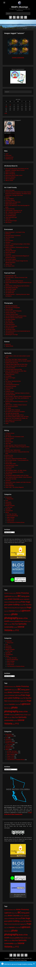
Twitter (14, 17)
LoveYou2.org (8, 383)
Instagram (25, 17)
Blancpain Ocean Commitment (12, 235)
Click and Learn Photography (12, 307)
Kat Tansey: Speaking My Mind (13, 381)
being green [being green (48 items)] (25, 596)
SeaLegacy (8, 254)
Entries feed (8, 155)
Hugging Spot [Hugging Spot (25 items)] (23, 607)
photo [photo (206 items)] (14, 614)
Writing (7, 512)
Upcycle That (8, 264)
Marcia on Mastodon (10, 177)
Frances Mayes (9, 441)
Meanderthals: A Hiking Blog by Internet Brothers (17, 286)
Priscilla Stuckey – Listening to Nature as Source (17, 393)
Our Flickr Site (8, 321)
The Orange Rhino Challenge (12, 410)
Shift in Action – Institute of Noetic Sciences (16, 404)
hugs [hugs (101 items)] (29, 607)
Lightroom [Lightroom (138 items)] (25, 610)
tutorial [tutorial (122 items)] (21, 627)
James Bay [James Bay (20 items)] (17, 611)
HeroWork (7, 242)
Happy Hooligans (9, 198)
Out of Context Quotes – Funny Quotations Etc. (17, 460)
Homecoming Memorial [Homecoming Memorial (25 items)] (13, 607)
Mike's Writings (11, 517)
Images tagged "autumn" (14, 33)
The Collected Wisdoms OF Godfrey (14, 472)
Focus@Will (8, 376)
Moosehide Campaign (10, 386)
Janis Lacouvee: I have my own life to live (15, 445)
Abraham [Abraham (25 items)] (6, 593)
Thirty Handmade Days (11, 217)
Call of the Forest (9, 237)
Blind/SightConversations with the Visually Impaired (18, 361)
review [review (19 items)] (29, 621)
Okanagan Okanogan (10, 250)
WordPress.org (9, 158)
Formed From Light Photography (13, 311)
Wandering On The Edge (11, 334)
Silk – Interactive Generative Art (13, 212)
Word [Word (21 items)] (13, 630)
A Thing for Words (9, 433)
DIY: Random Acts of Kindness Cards (14, 436)
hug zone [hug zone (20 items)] (6, 611)
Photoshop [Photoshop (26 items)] (12, 621)
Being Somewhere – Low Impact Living (15, 232)
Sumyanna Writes (9, 327)
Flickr (18, 17)
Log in (6, 153)
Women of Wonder (10, 421)
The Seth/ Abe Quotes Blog (12, 413)
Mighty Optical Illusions (11, 203)
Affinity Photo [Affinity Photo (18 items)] (14, 596)
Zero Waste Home (9, 266)
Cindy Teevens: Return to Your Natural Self (16, 366)
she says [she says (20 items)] (9, 624)
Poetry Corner (10, 520)
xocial (6, 423)
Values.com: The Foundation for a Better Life (16, 418)
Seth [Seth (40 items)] (5, 624)
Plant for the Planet (10, 252)
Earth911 (7, 239)
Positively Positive (9, 391)
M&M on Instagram (10, 172)
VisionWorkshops (9, 333)
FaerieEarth (8, 440)
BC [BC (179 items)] (19, 596)
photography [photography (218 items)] (11, 617)
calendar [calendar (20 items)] (21, 599)
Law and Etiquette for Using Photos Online (15, 316)
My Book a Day (9, 455)
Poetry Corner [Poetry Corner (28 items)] (24, 621)
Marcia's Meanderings (12, 515)
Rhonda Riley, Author (10, 463)
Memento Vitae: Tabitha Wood (12, 450)
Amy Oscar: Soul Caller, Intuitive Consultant (16, 359)
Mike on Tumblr (9, 180)
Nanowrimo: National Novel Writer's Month (15, 458)
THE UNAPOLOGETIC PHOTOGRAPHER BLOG (17, 331)
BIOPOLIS (8, 233)
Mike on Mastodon (9, 178)
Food (6, 500)
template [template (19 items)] (15, 627)
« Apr (5, 113)
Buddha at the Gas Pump (11, 362)
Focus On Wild (9, 309)
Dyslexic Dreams (9, 438)
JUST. (6, 379)
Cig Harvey (8, 435)
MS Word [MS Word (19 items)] (9, 614)
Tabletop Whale (9, 346)
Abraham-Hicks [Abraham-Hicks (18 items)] (12, 593)
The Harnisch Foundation (11, 406)
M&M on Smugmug (10, 173)
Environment (8, 497)
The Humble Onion (10, 291)
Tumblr (21, 17)
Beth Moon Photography (11, 306)
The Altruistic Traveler (10, 289)
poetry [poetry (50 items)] (17, 621)
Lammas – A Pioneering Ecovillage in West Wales (17, 244)
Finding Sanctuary (9, 374)
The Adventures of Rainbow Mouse (15, 522)
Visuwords (8, 480)
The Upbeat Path (9, 292)
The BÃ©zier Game (10, 329)
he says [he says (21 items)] (21, 604)
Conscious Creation (10, 367)
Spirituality (8, 509)
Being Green (10, 498)
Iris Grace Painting (10, 200)
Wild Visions (8, 222)
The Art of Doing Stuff (10, 214)
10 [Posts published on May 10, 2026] (6, 106)
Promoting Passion (10, 324)
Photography (8, 504)
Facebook (10, 17)
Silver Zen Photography (11, 326)
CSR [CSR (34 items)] (16, 602)
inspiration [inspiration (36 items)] (12, 611)
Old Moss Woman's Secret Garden (14, 317)
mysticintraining (9, 388)
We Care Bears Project (11, 220)
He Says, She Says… (12, 514)
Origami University (9, 208)
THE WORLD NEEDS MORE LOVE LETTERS (16, 416)
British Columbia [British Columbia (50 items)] (13, 599)
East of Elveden (9, 240)
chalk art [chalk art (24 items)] (6, 602)
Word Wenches (9, 484)
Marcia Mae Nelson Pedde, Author (13, 175)
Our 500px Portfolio (10, 319)
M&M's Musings (19, 7)
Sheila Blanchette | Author (11, 465)
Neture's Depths (9, 245)
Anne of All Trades (9, 190)
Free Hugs (9, 507)
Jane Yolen (8, 443)
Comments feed (9, 157)
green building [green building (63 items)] (13, 605)
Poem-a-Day (8, 462)
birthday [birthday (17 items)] (6, 599)
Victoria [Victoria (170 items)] (8, 630)
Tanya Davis (8, 468)
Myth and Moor (9, 457)
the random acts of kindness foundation (15, 411)
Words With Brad (9, 485)
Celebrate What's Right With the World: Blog (16, 364)
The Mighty (8, 408)
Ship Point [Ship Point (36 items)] (15, 624)
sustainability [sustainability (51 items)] (8, 627)
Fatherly (7, 197)
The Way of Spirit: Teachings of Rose (14, 415)
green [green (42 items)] (6, 605)
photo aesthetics (9, 322)
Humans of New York (10, 312)
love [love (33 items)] (5, 614)
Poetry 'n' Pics (10, 519)
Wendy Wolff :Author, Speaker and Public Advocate (18, 482)
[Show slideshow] (18, 57)
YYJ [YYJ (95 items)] (17, 630)
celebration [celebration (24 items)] (26, 599)
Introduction (8, 502)
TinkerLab (7, 219)
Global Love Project (10, 377)
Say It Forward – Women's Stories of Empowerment (18, 396)
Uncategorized (9, 510)
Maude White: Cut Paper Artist (12, 202)
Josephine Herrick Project (11, 314)
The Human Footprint (10, 259)
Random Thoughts (10, 505)
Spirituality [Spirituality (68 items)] (22, 624)
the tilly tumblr (8, 473)
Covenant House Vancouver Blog (13, 369)
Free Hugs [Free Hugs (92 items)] (25, 602)
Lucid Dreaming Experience (12, 384)
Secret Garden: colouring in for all (13, 210)
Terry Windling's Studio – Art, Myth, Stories (15, 470)
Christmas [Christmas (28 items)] (11, 602)
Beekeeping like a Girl (10, 275)
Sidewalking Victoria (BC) (11, 287)
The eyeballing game (10, 215)
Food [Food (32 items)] (19, 602)
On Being (7, 389)
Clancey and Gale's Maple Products (14, 280)
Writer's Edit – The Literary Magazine (14, 487)
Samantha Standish (10, 394)
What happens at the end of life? (13, 420)
